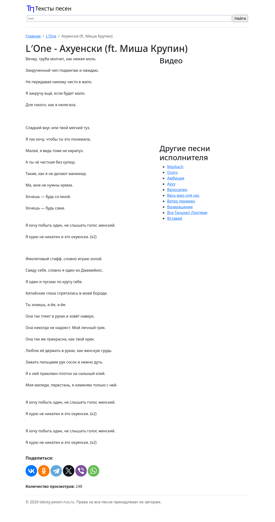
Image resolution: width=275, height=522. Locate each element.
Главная (33, 36)
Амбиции (175, 178)
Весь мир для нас (183, 195)
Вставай (174, 218)
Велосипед (177, 189)
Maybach (175, 166)
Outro (172, 172)
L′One (51, 36)
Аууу (171, 184)
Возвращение (180, 206)
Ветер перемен (181, 201)
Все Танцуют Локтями (187, 212)
